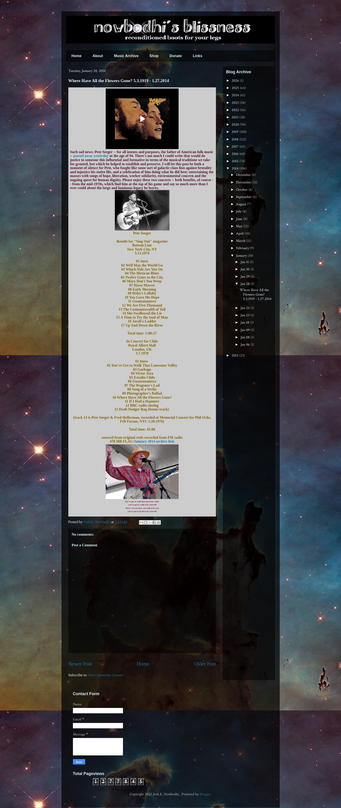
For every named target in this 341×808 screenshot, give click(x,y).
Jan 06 (246, 344)
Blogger (205, 794)
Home (77, 56)
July (239, 211)
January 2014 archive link (154, 441)
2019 (235, 131)
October (242, 189)
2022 (236, 110)
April (240, 233)
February (243, 248)
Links (197, 56)
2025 (236, 88)
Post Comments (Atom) (105, 675)
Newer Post (80, 664)
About (97, 56)
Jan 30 (245, 269)
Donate (175, 56)
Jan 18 (245, 322)
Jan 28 (246, 283)
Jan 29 (246, 276)
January (242, 255)
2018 (235, 139)
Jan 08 (246, 337)
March (241, 240)
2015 (235, 161)
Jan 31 (245, 262)
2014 (235, 168)
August (241, 204)
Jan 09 (246, 330)
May (239, 226)
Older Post (205, 664)
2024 (236, 95)
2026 (236, 80)
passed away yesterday (91, 156)
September (244, 197)
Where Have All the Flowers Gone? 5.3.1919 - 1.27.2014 (256, 294)
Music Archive (126, 56)
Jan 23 (245, 315)
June (239, 219)
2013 (235, 355)
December (244, 174)
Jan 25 (246, 308)
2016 (235, 154)
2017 (235, 146)
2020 (236, 124)
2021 (235, 117)
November (244, 182)
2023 (236, 102)
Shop (154, 56)
